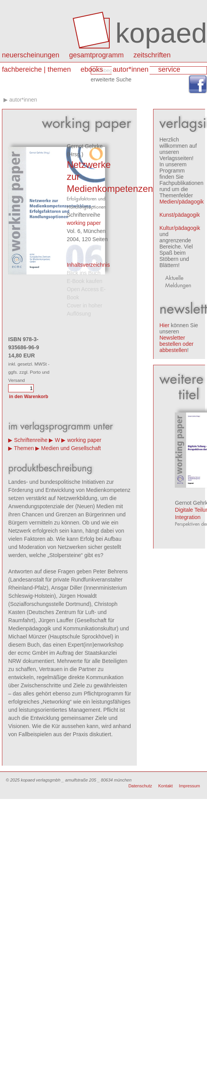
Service (169, 69)
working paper (84, 223)
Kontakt (165, 785)
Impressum (189, 785)
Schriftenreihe (30, 440)
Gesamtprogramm (96, 55)
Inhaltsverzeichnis (88, 265)
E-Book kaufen (84, 281)
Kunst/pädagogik (179, 215)
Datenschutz (140, 785)
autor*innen (130, 69)
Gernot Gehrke (85, 146)
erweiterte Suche (111, 79)
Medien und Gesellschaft (71, 448)
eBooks (92, 69)
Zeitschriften (152, 55)
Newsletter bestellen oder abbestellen (176, 344)
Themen (24, 448)
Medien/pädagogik (181, 201)
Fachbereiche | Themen (36, 69)
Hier (164, 325)
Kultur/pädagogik (179, 228)
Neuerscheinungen (30, 55)
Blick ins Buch (83, 273)
